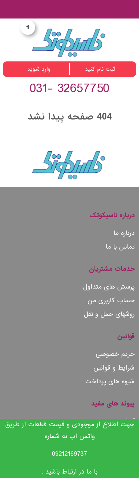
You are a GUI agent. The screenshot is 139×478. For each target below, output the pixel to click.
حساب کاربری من (111, 301)
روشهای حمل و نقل (109, 314)
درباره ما (124, 233)
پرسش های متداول (109, 287)
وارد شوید (38, 69)
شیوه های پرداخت (110, 382)
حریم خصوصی (115, 354)
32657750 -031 (69, 88)
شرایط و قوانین (114, 368)
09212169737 (69, 454)
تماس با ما (120, 247)
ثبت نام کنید (100, 69)
